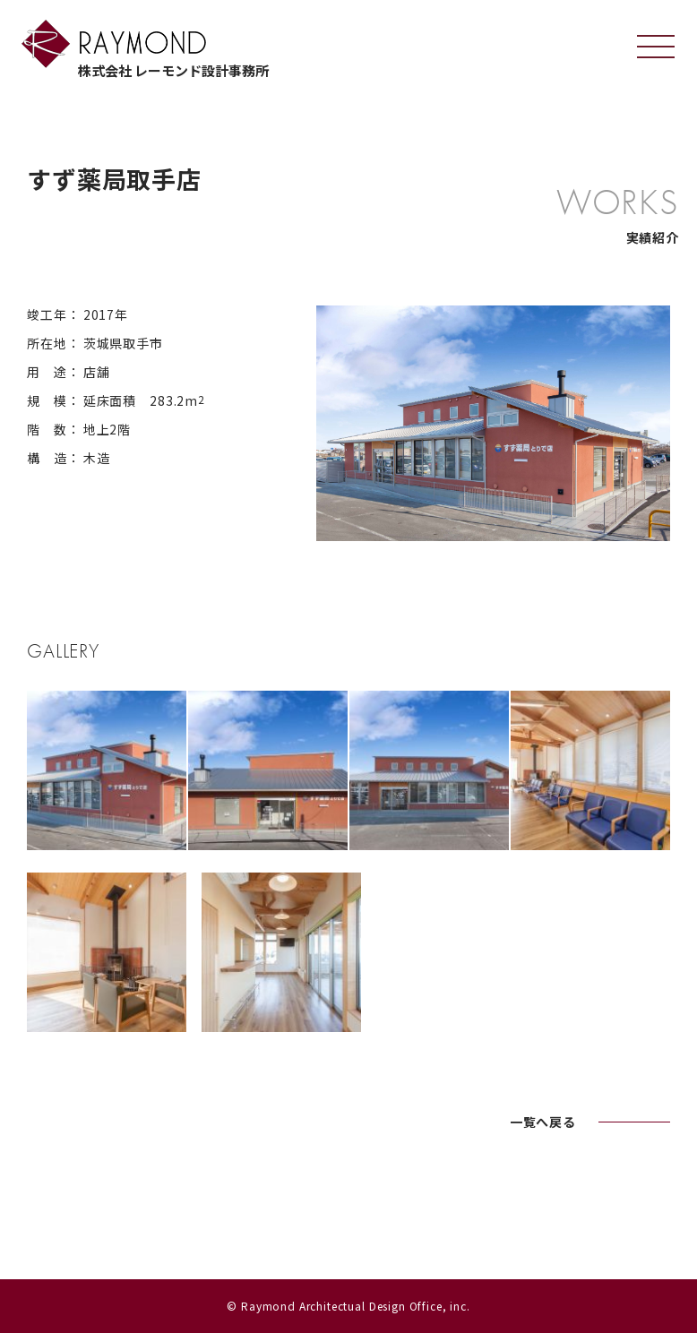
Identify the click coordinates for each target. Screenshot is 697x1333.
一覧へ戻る (543, 1122)
